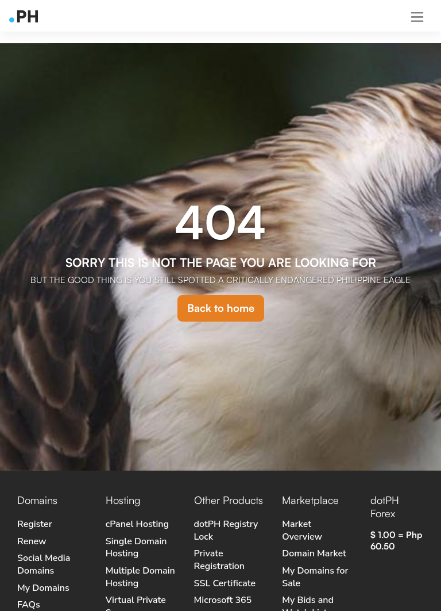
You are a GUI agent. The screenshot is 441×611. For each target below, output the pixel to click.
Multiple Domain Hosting (140, 577)
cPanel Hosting (137, 524)
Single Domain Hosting (136, 547)
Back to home (220, 307)
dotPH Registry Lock (226, 530)
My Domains (43, 588)
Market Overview (302, 530)
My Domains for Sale (315, 577)
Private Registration (219, 559)
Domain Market (314, 553)
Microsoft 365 (223, 600)
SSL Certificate (225, 583)
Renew (31, 541)
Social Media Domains (43, 564)
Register (34, 524)
